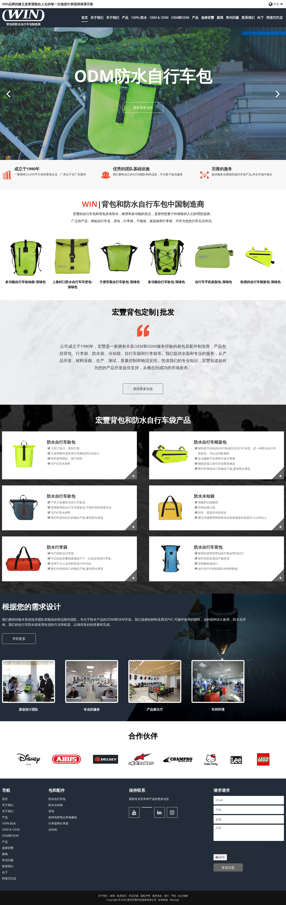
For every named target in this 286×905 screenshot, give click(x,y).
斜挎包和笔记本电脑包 (62, 817)
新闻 (220, 17)
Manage (174, 900)
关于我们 (96, 17)
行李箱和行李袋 (58, 823)
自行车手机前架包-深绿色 (213, 282)
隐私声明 (145, 895)
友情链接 (163, 900)
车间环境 (217, 709)
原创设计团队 (28, 709)
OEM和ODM (180, 17)
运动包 (52, 829)
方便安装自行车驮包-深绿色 (119, 282)
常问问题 (232, 17)
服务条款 (157, 895)
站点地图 (183, 895)
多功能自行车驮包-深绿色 (166, 282)
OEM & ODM (159, 17)
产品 (125, 17)
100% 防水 (139, 17)
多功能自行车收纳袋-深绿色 (25, 282)
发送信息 (228, 867)
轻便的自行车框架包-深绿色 (260, 282)
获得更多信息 (143, 389)
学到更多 (18, 638)
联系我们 (248, 17)
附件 (220, 857)
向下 (260, 17)
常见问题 (134, 895)
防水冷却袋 (55, 805)
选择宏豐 (207, 17)
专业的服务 (92, 709)
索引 (166, 895)
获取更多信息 (143, 107)
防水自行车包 (57, 799)
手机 (173, 895)
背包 (51, 811)
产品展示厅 (155, 709)
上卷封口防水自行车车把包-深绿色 (72, 284)
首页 (84, 17)
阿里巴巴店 (274, 17)
